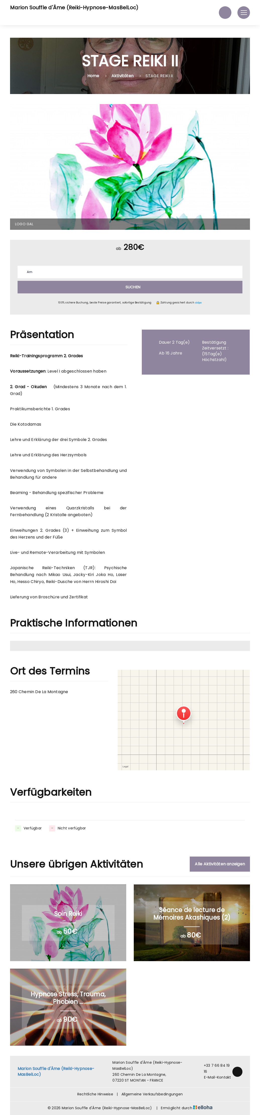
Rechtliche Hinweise (95, 1094)
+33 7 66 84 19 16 (214, 1068)
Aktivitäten (122, 76)
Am (29, 272)
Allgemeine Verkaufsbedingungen (152, 1094)
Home (93, 76)
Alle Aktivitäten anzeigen (220, 864)
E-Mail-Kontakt (214, 1077)
